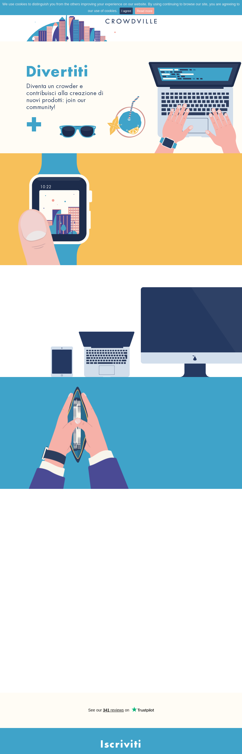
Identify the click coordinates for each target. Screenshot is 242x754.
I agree (126, 11)
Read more (144, 11)
